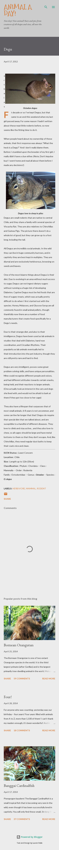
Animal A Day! (18, 10)
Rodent (41, 488)
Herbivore (19, 488)
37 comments (22, 819)
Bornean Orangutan (18, 645)
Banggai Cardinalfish (19, 785)
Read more (48, 678)
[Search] (46, 6)
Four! (8, 696)
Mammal (31, 488)
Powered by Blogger (30, 836)
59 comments (22, 678)
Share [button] (7, 498)
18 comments (22, 730)
